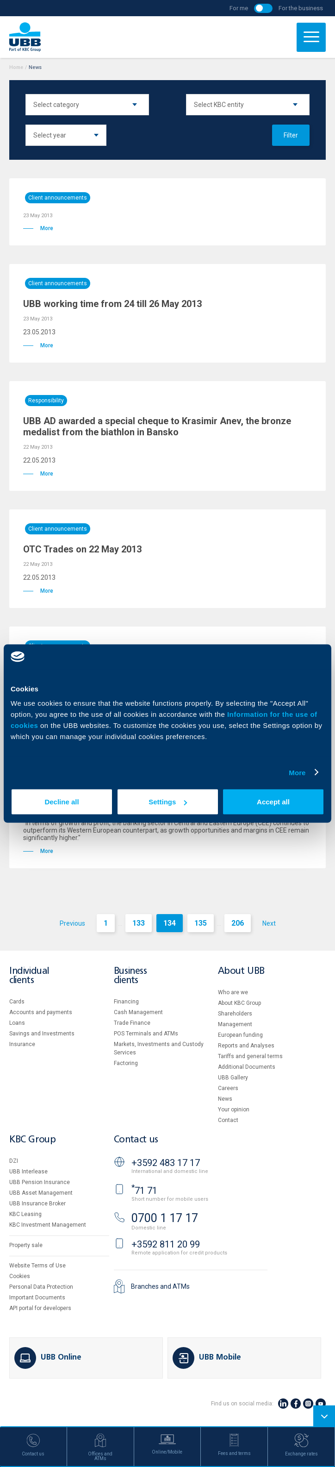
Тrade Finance (132, 1023)
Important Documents (37, 1297)
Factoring (126, 1063)
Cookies (19, 1276)
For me (239, 8)
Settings (168, 802)
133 (138, 923)
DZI (13, 1161)
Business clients (130, 976)
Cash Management (138, 1012)
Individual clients (29, 976)
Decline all (61, 802)
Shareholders (235, 1013)
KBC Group (32, 1139)
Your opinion (233, 1109)
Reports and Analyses (246, 1045)
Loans (17, 1023)
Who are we (233, 992)
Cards (17, 1001)
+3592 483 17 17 (165, 1162)
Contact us (136, 1139)
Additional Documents (246, 1067)
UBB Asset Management (41, 1193)
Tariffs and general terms (250, 1056)
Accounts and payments (40, 1012)
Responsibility (46, 400)
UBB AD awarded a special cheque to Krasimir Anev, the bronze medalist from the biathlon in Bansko (157, 426)
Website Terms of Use (37, 1265)
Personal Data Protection (41, 1287)
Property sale (26, 1245)
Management (235, 1024)
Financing (126, 1001)
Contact (228, 1120)
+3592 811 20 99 (165, 1244)
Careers (228, 1088)
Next (269, 923)
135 (200, 923)
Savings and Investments (41, 1033)
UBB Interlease (28, 1171)
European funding (240, 1035)
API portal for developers (40, 1308)
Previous (72, 923)
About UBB (241, 971)
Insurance (22, 1044)
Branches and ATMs (160, 1286)
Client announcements (57, 197)
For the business (301, 8)
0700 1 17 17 (164, 1218)
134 (169, 923)
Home (16, 67)
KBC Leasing (25, 1214)
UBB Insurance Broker (37, 1203)
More (297, 772)
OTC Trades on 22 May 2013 (82, 549)
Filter (291, 135)
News (225, 1099)
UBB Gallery (233, 1077)
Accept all (273, 802)
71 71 (144, 1190)
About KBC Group (239, 1003)
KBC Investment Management (47, 1225)
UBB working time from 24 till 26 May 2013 (112, 303)
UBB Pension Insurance (39, 1182)
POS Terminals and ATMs (146, 1033)
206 (237, 923)
